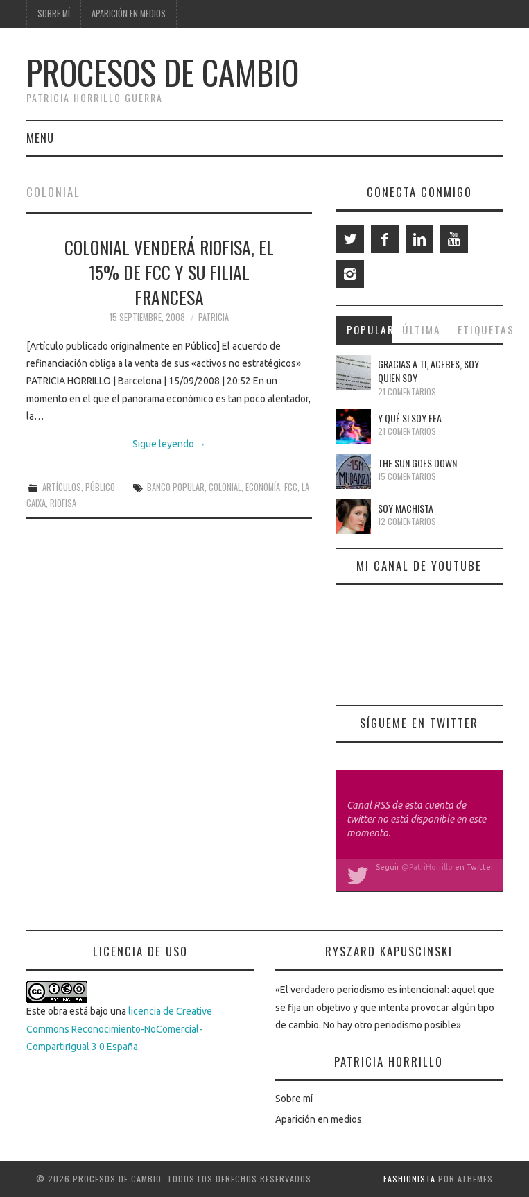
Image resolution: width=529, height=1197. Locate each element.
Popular (369, 329)
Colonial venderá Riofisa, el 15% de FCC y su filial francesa (169, 272)
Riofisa (63, 503)
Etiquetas (480, 329)
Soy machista (405, 508)
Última (421, 329)
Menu (40, 137)
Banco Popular (176, 487)
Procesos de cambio (162, 71)
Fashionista (409, 1178)
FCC (290, 487)
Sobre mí (53, 13)
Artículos (61, 487)
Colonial (225, 487)
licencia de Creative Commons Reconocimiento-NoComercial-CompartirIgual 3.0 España (119, 1028)
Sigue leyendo (169, 443)
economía (262, 487)
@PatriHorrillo (427, 867)
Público (100, 487)
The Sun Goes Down (417, 463)
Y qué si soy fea (410, 418)
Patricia (213, 317)
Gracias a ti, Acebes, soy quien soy (428, 370)
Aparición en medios (129, 13)
